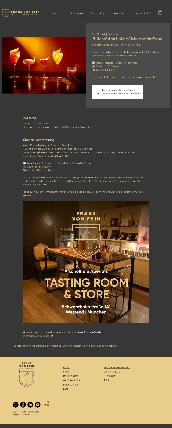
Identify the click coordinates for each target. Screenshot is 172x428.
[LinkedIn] (30, 405)
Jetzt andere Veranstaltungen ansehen (117, 93)
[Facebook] (23, 405)
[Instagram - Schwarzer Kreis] (16, 405)
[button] (160, 12)
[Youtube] (38, 405)
